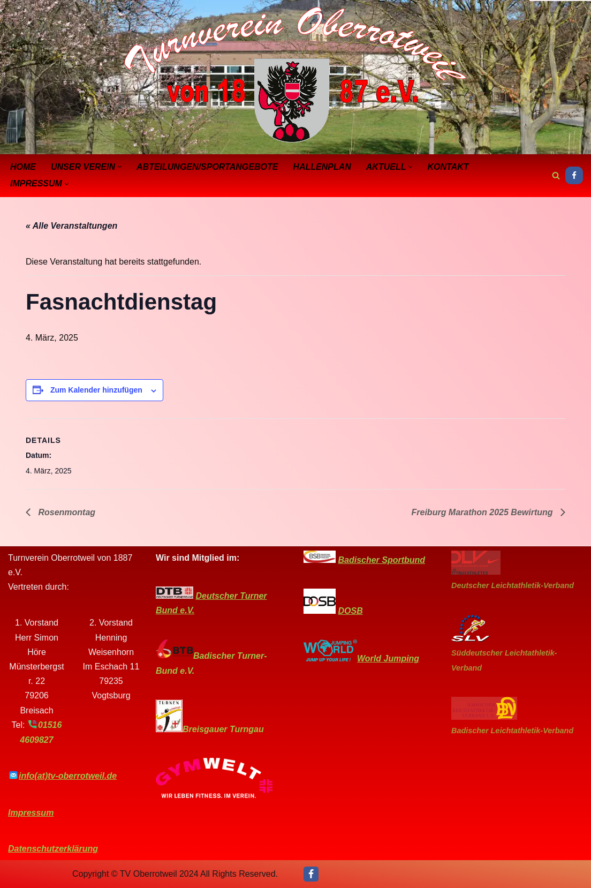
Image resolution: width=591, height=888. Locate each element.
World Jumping (388, 658)
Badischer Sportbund (381, 560)
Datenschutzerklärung (53, 848)
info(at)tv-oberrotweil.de (68, 775)
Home (23, 166)
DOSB (350, 610)
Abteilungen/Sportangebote (207, 166)
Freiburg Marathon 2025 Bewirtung (483, 512)
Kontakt (447, 166)
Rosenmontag (65, 512)
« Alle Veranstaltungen (71, 225)
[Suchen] (556, 175)
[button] (120, 167)
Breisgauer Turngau (223, 729)
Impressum (31, 812)
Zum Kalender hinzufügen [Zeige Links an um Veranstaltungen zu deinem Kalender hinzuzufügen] (96, 390)
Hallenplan (322, 166)
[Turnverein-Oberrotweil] (295, 76)
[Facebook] (574, 175)
